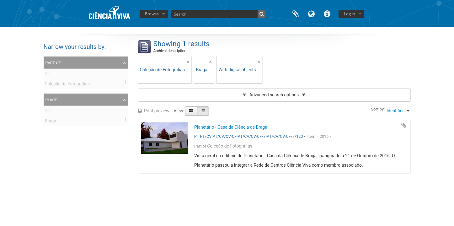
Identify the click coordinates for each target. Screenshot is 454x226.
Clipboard (295, 13)
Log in (349, 14)
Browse (152, 14)
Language (311, 13)
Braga (50, 122)
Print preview (153, 110)
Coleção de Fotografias (67, 85)
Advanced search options (274, 94)
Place (51, 99)
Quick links (327, 13)
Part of (53, 62)
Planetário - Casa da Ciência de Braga (230, 127)
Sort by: (378, 109)
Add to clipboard (404, 125)
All (47, 74)
